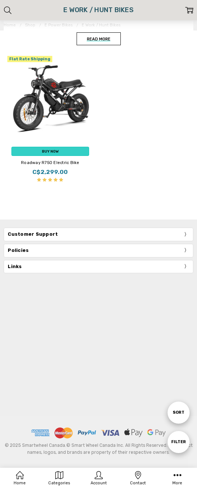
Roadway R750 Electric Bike (50, 162)
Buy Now (50, 151)
